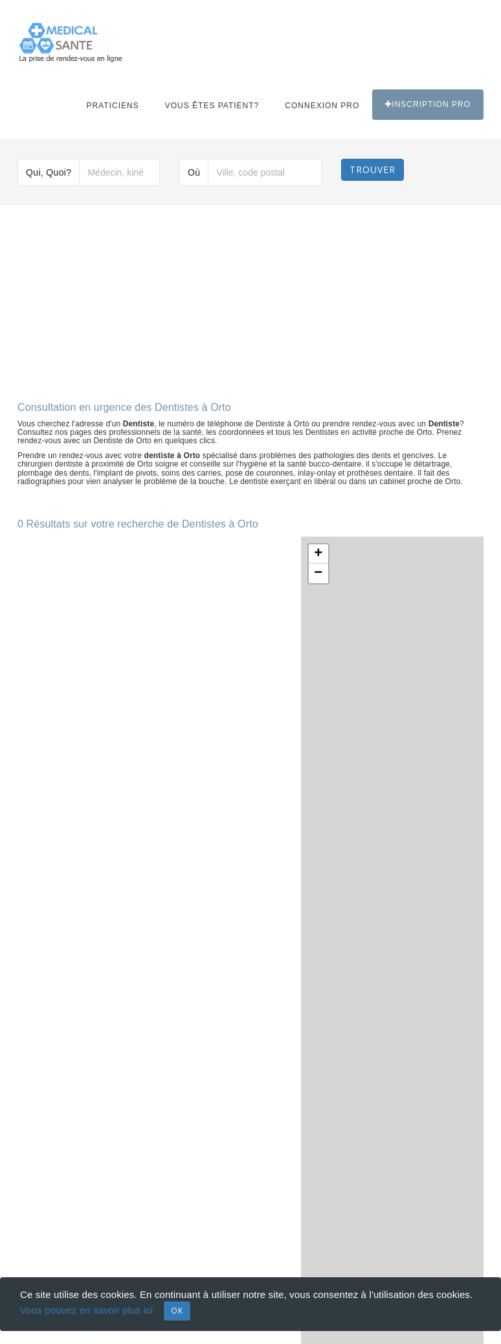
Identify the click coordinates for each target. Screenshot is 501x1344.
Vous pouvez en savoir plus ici (86, 1309)
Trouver (372, 169)
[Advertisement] (250, 298)
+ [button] (318, 554)
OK (177, 1310)
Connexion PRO (322, 105)
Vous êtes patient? (212, 105)
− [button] (318, 573)
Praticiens (113, 105)
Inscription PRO (428, 104)
